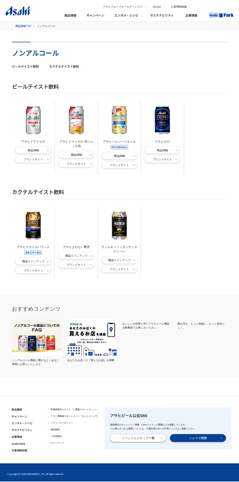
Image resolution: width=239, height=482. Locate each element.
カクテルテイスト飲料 (64, 67)
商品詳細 (39, 151)
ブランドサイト (37, 160)
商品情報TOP (24, 26)
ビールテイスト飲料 (26, 67)
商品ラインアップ (36, 262)
